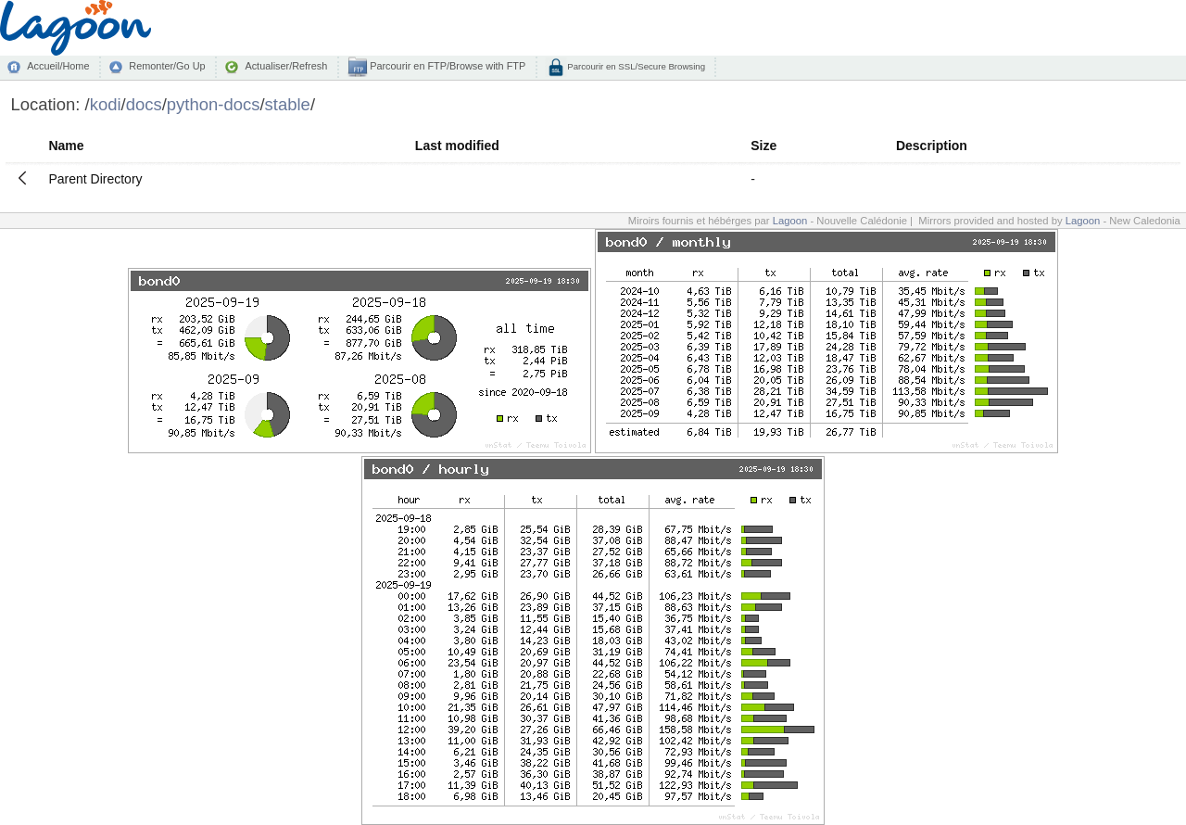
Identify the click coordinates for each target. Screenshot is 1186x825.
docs (144, 104)
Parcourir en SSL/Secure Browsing (635, 66)
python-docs (213, 104)
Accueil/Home (58, 65)
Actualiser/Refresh (286, 65)
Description (931, 145)
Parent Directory (95, 178)
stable (287, 104)
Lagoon (790, 220)
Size (763, 145)
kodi (105, 104)
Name (65, 145)
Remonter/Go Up (167, 65)
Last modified (457, 145)
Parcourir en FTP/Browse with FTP (446, 65)
